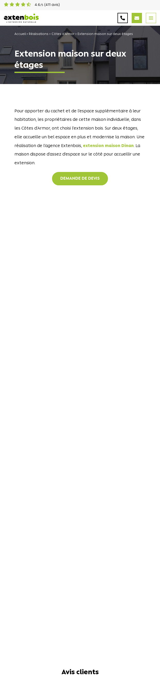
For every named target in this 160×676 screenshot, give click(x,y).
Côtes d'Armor (63, 34)
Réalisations (38, 34)
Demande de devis (80, 179)
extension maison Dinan (108, 146)
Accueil (20, 34)
